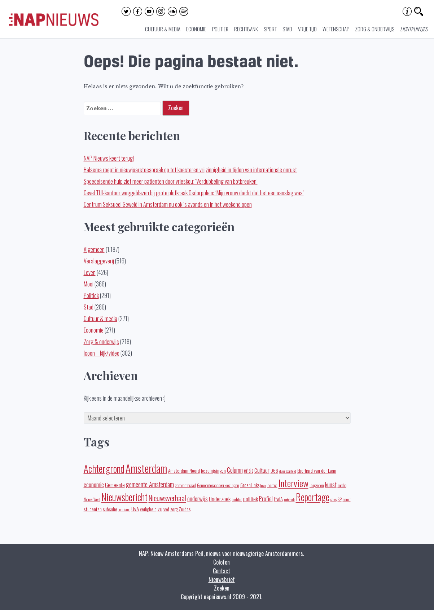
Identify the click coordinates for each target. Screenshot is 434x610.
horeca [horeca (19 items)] (272, 485)
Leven (90, 272)
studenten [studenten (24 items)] (93, 509)
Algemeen (94, 249)
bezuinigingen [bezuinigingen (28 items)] (213, 470)
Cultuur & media (162, 29)
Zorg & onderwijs (374, 29)
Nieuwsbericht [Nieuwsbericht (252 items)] (124, 497)
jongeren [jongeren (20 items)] (317, 485)
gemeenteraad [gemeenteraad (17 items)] (185, 485)
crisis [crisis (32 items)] (248, 470)
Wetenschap (336, 29)
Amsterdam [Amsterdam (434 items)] (146, 468)
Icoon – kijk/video (101, 353)
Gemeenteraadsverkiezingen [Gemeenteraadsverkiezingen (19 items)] (218, 485)
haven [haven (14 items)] (263, 485)
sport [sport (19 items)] (347, 499)
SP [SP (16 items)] (340, 499)
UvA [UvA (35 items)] (135, 508)
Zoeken (221, 588)
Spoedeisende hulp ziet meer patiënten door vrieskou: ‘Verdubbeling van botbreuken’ (171, 181)
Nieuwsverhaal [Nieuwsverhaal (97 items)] (167, 497)
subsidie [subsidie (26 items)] (110, 509)
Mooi (88, 284)
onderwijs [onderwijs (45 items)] (197, 498)
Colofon (221, 562)
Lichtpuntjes (414, 29)
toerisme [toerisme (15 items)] (124, 509)
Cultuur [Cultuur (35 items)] (261, 470)
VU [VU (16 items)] (160, 509)
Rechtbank (246, 29)
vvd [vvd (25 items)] (166, 509)
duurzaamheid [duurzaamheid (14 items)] (287, 471)
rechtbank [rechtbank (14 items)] (289, 499)
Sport (270, 29)
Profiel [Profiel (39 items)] (266, 498)
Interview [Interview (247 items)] (293, 483)
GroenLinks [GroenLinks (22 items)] (249, 485)
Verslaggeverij (99, 261)
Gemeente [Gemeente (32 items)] (115, 485)
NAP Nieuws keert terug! (109, 158)
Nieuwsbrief (222, 579)
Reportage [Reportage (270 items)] (312, 497)
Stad (287, 29)
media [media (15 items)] (342, 485)
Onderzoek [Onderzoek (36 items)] (220, 498)
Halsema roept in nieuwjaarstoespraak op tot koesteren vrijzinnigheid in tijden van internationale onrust (190, 169)
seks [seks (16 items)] (333, 499)
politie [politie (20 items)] (237, 499)
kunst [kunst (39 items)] (331, 484)
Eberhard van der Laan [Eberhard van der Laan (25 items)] (316, 470)
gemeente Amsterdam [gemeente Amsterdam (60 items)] (150, 484)
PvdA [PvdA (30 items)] (278, 499)
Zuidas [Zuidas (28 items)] (184, 509)
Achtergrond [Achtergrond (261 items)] (104, 468)
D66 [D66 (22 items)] (274, 470)
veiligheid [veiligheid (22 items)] (148, 509)
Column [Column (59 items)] (235, 470)
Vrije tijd (307, 29)
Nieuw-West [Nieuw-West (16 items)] (92, 499)
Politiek (220, 29)
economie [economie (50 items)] (94, 484)
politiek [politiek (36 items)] (250, 498)
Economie (196, 29)
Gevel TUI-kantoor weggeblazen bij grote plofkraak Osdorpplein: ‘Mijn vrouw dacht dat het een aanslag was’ (194, 192)
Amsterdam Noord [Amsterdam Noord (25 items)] (184, 470)
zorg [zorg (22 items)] (173, 509)
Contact (221, 570)
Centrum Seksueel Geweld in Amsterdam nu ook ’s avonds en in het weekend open (168, 204)
